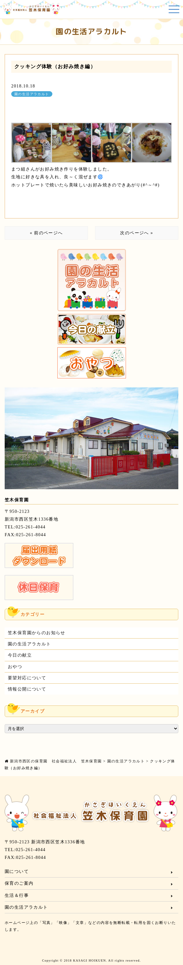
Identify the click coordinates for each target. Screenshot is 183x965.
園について (17, 871)
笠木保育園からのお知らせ (36, 632)
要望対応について (27, 678)
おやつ (15, 666)
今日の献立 (20, 655)
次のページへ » (136, 233)
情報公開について (27, 689)
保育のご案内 (19, 883)
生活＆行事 (17, 895)
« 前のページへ (46, 233)
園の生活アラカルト (31, 94)
